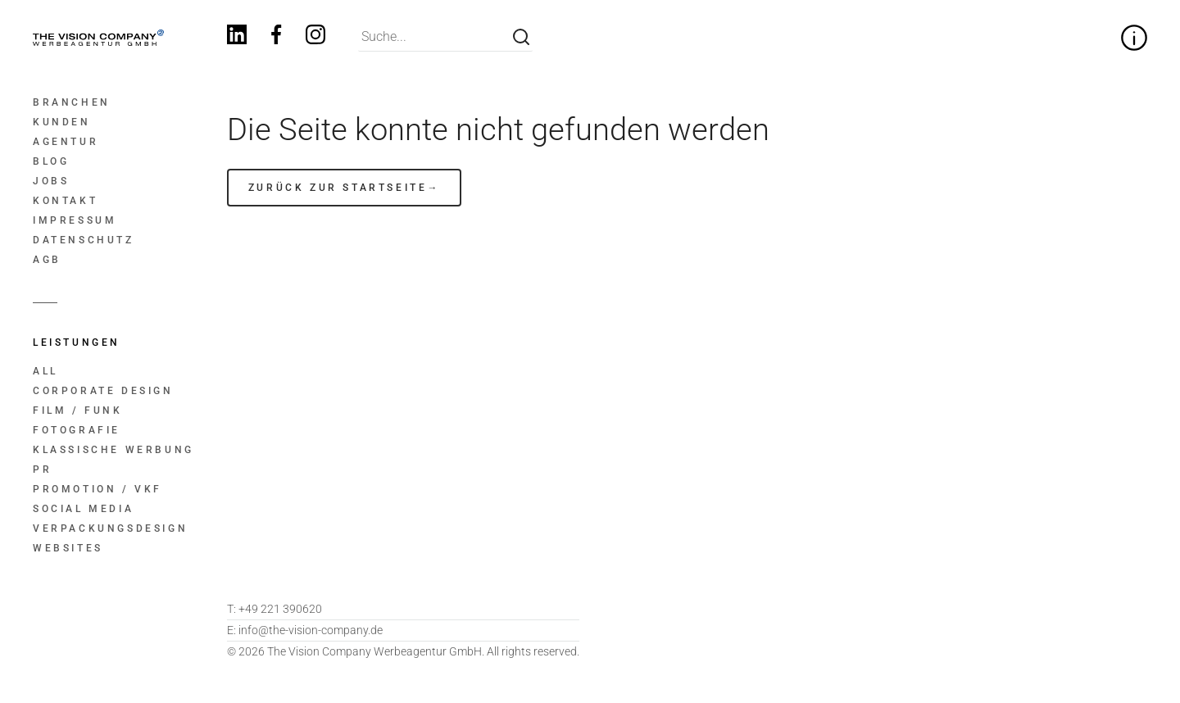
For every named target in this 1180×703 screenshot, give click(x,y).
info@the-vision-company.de (305, 630)
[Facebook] (276, 37)
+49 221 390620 (274, 608)
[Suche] (521, 37)
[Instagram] (315, 37)
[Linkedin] (237, 37)
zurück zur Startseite (338, 187)
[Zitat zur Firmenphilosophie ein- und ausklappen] (1134, 38)
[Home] (97, 38)
